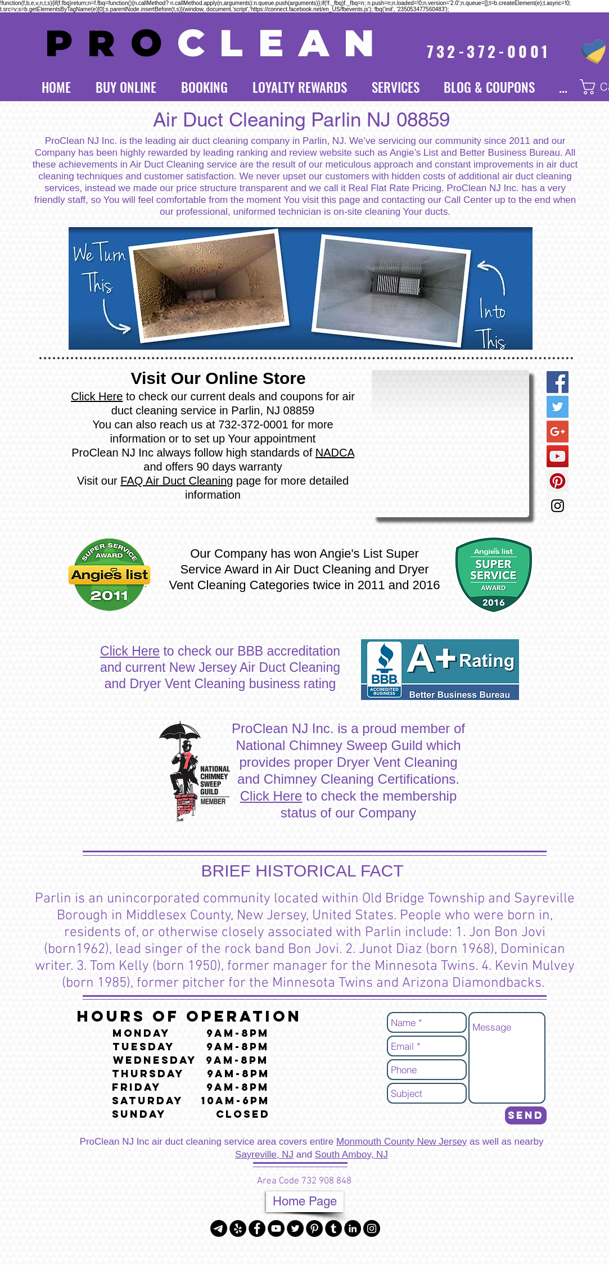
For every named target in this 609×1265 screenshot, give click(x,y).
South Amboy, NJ (351, 1154)
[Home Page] (305, 1201)
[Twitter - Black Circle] (295, 1228)
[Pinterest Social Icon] (558, 481)
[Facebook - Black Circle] (257, 1228)
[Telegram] (218, 1228)
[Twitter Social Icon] (558, 407)
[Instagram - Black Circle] (371, 1228)
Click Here (97, 396)
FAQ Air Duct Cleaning (176, 481)
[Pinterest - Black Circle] (314, 1228)
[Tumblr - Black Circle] (333, 1228)
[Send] (526, 1115)
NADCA (334, 452)
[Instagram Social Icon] (558, 506)
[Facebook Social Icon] (558, 382)
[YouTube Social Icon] (558, 456)
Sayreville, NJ (264, 1154)
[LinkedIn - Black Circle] (352, 1228)
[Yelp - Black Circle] (237, 1228)
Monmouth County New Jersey (401, 1141)
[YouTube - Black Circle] (276, 1228)
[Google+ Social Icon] (558, 431)
